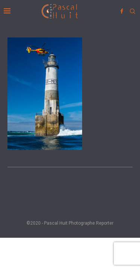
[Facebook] (121, 11)
